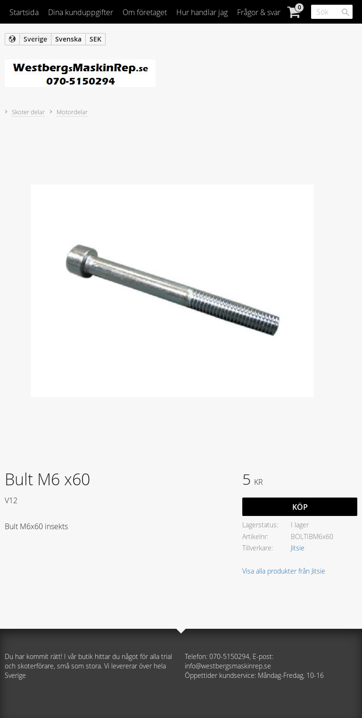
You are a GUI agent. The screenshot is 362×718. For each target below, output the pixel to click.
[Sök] (345, 12)
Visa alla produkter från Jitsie (283, 570)
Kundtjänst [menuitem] (36, 37)
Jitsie (297, 547)
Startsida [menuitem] (24, 12)
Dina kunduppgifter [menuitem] (80, 12)
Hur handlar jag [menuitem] (202, 12)
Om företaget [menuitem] (145, 12)
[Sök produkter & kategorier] (332, 12)
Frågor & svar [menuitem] (258, 12)
